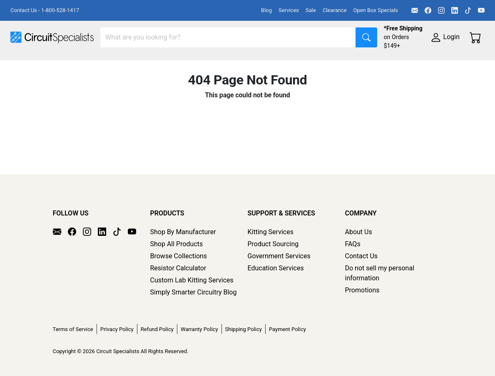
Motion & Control (371, 65)
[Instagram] (441, 10)
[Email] (414, 10)
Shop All (22, 65)
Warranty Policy (199, 329)
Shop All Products (176, 244)
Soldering (317, 65)
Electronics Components (47, 82)
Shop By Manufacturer (183, 232)
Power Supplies (195, 65)
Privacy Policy (117, 329)
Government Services (279, 256)
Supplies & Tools (123, 82)
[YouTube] (481, 10)
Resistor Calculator (178, 268)
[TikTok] (468, 10)
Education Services (276, 268)
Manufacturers (72, 65)
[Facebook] (428, 10)
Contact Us (361, 256)
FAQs (353, 244)
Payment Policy (287, 329)
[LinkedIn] (454, 10)
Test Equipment (132, 65)
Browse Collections (178, 256)
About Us (358, 232)
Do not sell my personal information (380, 273)
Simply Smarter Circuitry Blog (193, 292)
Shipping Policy (243, 329)
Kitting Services (271, 232)
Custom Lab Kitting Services (192, 280)
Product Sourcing (273, 244)
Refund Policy (157, 329)
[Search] (228, 37)
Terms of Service (73, 329)
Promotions (362, 290)
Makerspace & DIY (260, 65)
